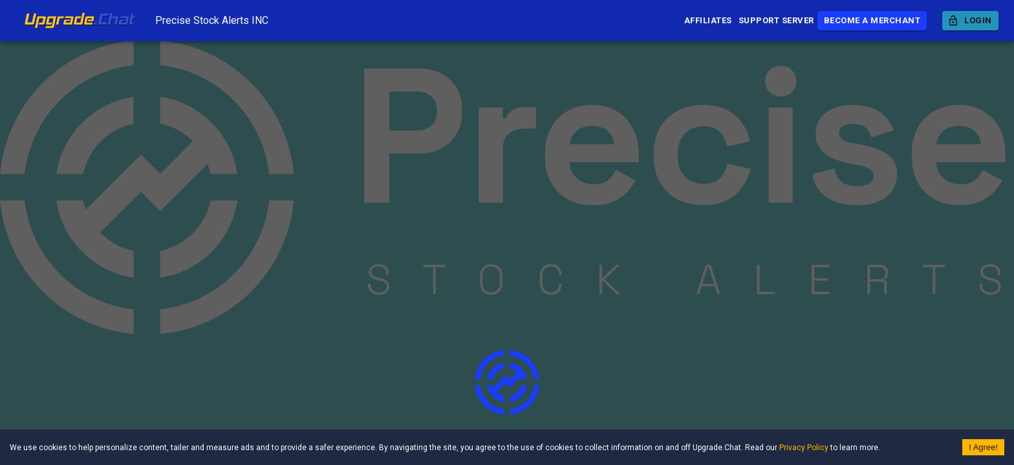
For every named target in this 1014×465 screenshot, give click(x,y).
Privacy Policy (803, 447)
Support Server (776, 21)
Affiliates (708, 21)
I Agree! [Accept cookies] (983, 447)
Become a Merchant (872, 21)
